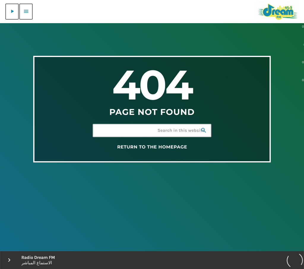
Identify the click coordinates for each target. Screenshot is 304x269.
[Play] (12, 12)
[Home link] (277, 11)
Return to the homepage (152, 147)
